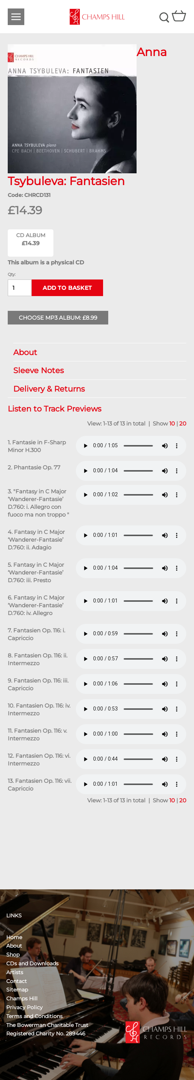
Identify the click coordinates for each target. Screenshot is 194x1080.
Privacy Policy (24, 1007)
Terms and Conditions (34, 1016)
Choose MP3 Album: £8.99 (58, 317)
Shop (13, 954)
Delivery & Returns (96, 388)
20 (182, 423)
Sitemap (17, 989)
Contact (16, 981)
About (96, 352)
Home (14, 937)
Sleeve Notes (96, 370)
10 (172, 423)
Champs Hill (22, 998)
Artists (14, 972)
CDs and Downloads (32, 963)
